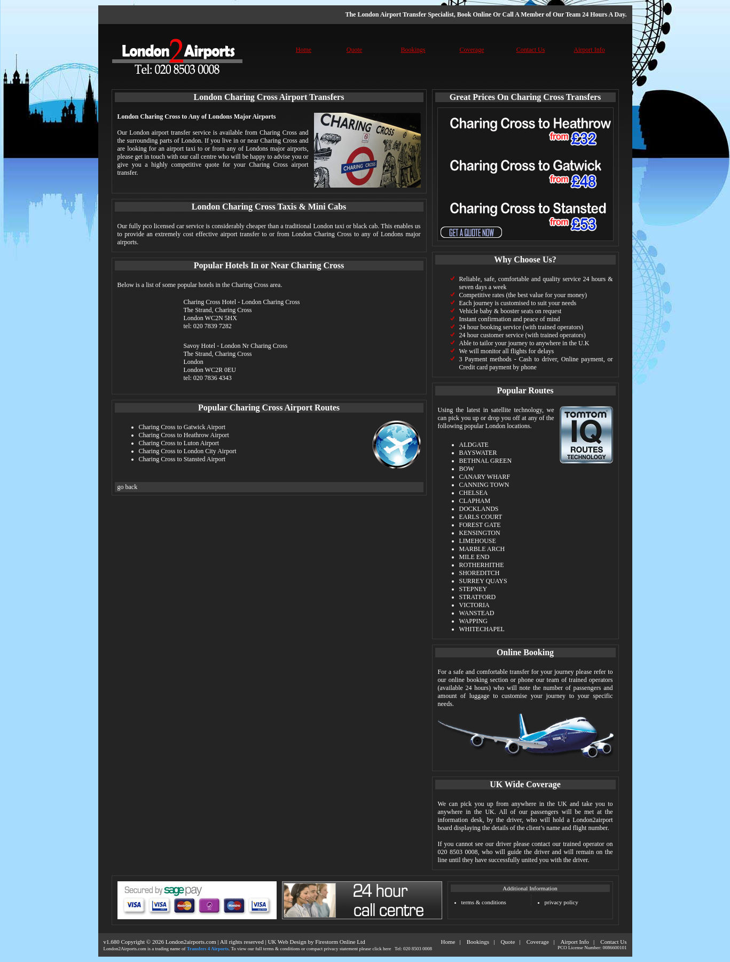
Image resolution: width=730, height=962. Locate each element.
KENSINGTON (479, 533)
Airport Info (589, 49)
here (387, 948)
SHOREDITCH (479, 573)
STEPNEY (473, 589)
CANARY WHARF (485, 476)
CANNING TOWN (484, 484)
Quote (354, 49)
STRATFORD (477, 597)
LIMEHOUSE (477, 541)
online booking (468, 680)
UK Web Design (287, 941)
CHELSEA (473, 492)
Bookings (413, 49)
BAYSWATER (478, 452)
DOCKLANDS (479, 509)
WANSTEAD (476, 613)
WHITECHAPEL (482, 629)
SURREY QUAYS (483, 581)
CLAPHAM (475, 501)
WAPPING (473, 621)
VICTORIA (474, 605)
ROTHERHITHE (481, 565)
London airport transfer (159, 132)
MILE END (474, 557)
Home (303, 49)
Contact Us (530, 49)
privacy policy (561, 902)
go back (127, 487)
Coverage (472, 49)
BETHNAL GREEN (485, 460)
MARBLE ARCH (482, 549)
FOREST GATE (480, 525)
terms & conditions (483, 902)
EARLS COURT (481, 517)
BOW (466, 468)
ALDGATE (474, 444)
